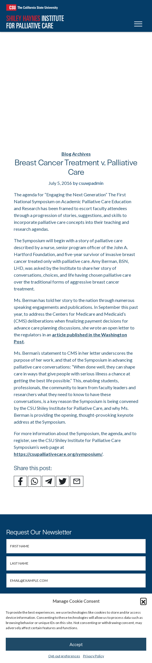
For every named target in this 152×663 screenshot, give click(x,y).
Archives (81, 153)
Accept (76, 644)
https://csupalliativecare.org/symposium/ (58, 454)
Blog (66, 153)
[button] (143, 601)
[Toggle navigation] (138, 24)
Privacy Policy (93, 656)
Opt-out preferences (64, 656)
